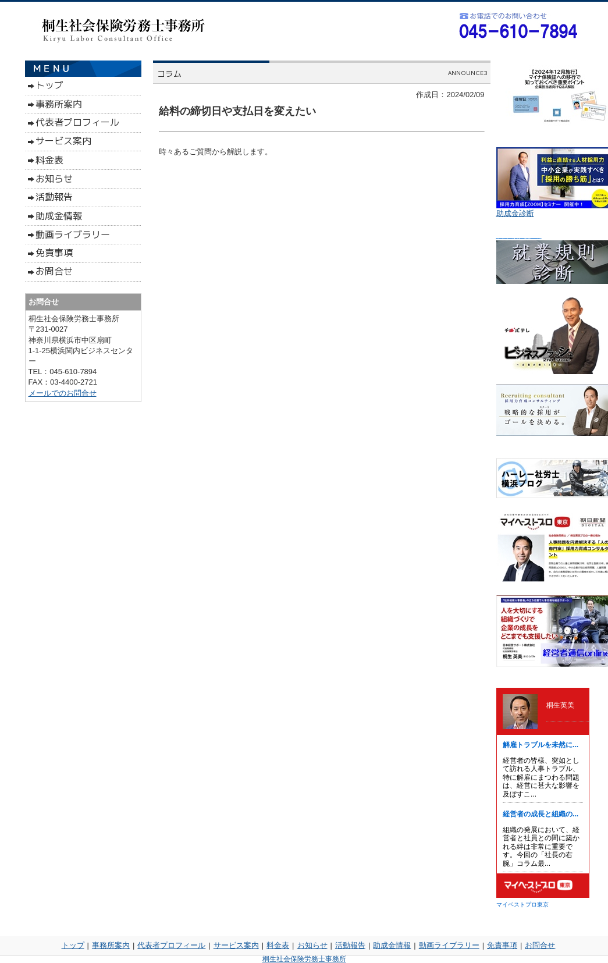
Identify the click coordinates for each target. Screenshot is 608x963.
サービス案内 (236, 945)
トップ (73, 945)
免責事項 (502, 945)
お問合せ (540, 945)
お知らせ (312, 945)
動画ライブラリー (449, 945)
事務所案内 (111, 945)
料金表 (277, 945)
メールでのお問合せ (63, 393)
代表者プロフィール (171, 945)
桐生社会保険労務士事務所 (304, 959)
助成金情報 (392, 945)
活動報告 (350, 945)
